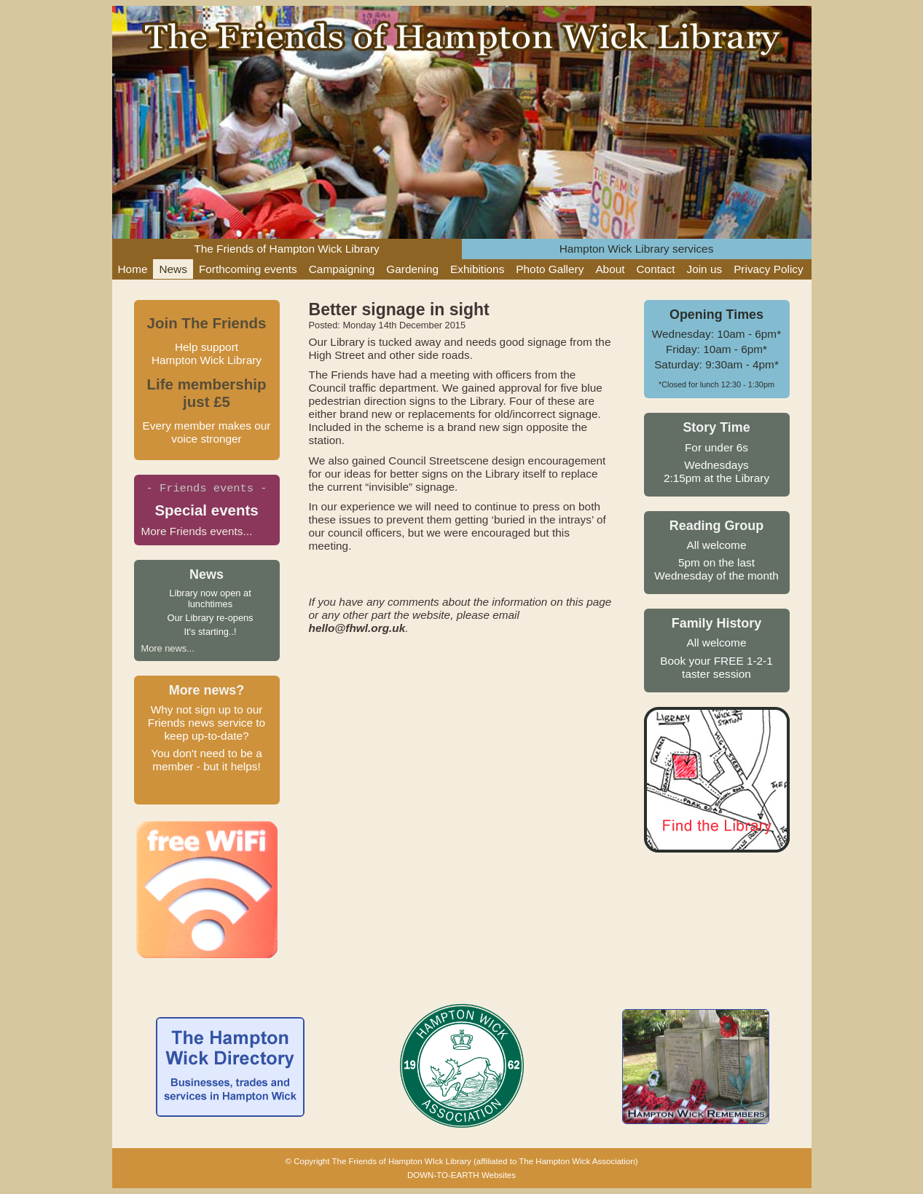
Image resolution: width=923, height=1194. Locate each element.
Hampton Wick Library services (636, 248)
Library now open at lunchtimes (210, 598)
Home (133, 269)
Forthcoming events (248, 269)
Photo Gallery (550, 269)
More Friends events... (197, 531)
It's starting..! (210, 631)
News (172, 269)
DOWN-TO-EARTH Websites (461, 1175)
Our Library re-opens (210, 617)
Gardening (412, 269)
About (609, 269)
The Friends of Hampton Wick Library (286, 248)
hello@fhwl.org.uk (357, 628)
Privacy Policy (769, 269)
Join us (704, 269)
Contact (656, 269)
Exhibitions (477, 269)
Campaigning (342, 269)
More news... (168, 648)
